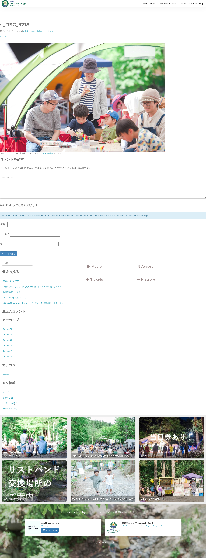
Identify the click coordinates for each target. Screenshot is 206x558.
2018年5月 (8, 356)
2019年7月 (8, 329)
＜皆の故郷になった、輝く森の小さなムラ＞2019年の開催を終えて (32, 286)
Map (201, 6)
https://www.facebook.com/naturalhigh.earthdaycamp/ (142, 526)
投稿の (8, 397)
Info (145, 6)
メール (4, 234)
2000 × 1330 (29, 31)
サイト (3, 243)
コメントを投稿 (47, 153)
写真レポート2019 (45, 31)
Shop (174, 6)
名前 (3, 224)
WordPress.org (10, 408)
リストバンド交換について (14, 297)
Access (193, 6)
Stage (154, 6)
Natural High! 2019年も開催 (14, 6)
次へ (3, 36)
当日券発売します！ (11, 292)
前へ (3, 33)
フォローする (50, 530)
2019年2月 (8, 351)
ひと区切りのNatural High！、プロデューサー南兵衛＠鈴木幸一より (33, 303)
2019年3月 (8, 346)
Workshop (165, 6)
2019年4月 (8, 340)
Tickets (183, 6)
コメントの (10, 403)
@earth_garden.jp (47, 526)
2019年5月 (7, 335)
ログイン (7, 392)
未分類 (6, 374)
